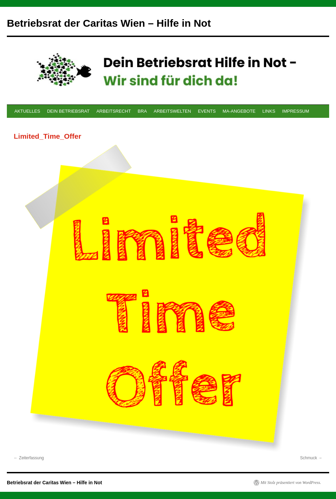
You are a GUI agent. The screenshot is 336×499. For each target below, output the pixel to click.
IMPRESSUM (295, 111)
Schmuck (308, 458)
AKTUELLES (27, 111)
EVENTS (207, 111)
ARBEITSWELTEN (172, 111)
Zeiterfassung (31, 458)
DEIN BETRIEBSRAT (68, 111)
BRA (142, 111)
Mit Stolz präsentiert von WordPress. (291, 482)
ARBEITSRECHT (113, 111)
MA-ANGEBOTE (239, 111)
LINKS (268, 111)
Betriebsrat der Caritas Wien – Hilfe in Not (109, 23)
